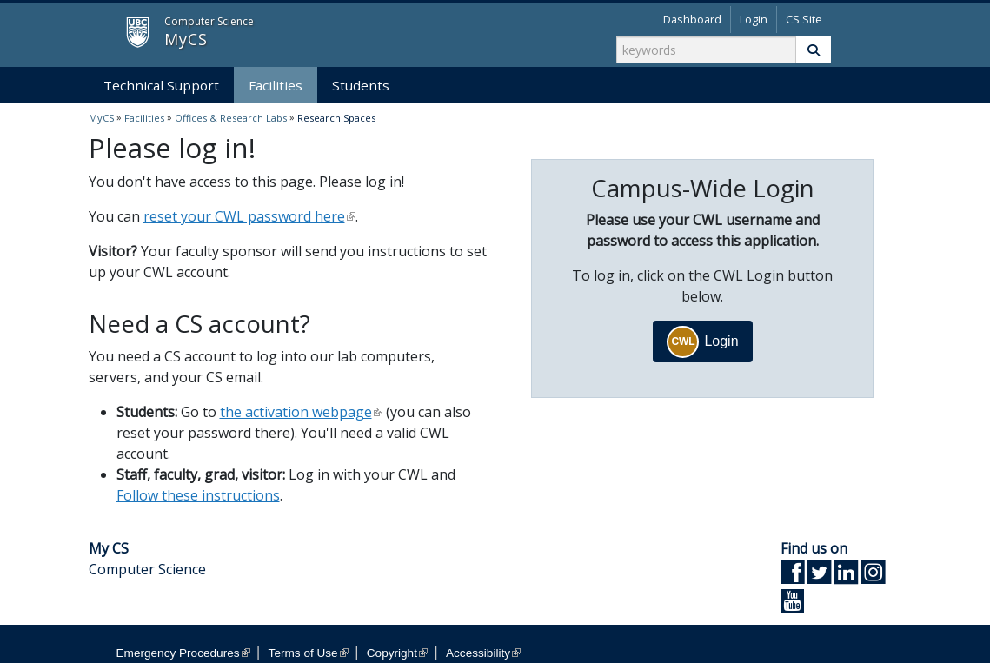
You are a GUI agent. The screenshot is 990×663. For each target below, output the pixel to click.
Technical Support (161, 85)
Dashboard (692, 19)
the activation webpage (301, 411)
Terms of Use (309, 653)
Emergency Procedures (183, 653)
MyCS (123, 33)
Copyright (397, 653)
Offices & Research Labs (231, 117)
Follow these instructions (198, 495)
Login (753, 19)
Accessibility (483, 653)
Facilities (275, 85)
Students (360, 85)
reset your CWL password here (249, 216)
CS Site (804, 19)
